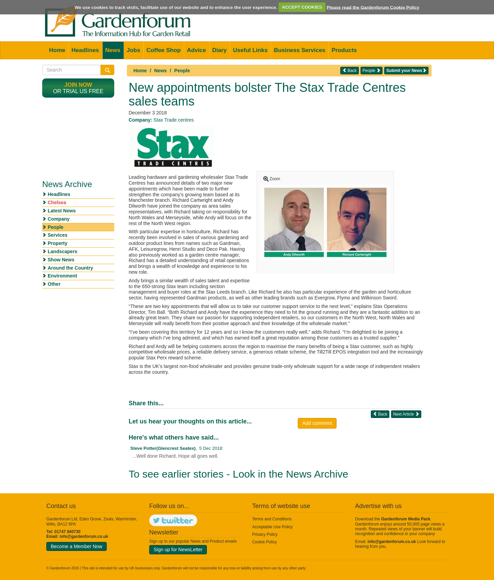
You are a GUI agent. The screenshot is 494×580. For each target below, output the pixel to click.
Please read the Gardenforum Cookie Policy (373, 7)
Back (349, 70)
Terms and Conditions (272, 519)
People (182, 70)
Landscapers (62, 251)
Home (57, 50)
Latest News (62, 210)
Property (58, 243)
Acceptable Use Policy (272, 527)
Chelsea (57, 202)
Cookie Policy (264, 542)
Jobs (133, 50)
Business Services (299, 50)
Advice (196, 50)
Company (59, 219)
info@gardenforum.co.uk (84, 536)
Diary (219, 50)
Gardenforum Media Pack (405, 519)
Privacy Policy (265, 534)
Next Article (406, 414)
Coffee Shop (163, 50)
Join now (78, 85)
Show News (61, 259)
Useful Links (250, 50)
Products (344, 50)
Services (58, 235)
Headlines (85, 50)
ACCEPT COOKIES (302, 7)
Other (54, 284)
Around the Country (70, 268)
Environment (62, 276)
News (112, 50)
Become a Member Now (76, 546)
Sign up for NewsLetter (178, 549)
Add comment (317, 423)
